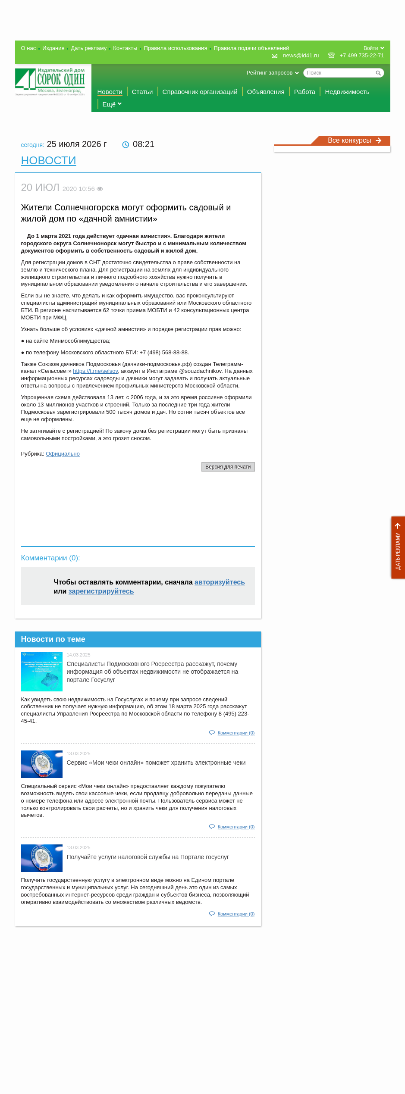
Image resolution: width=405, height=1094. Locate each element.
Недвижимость (347, 91)
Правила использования (175, 48)
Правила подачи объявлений (251, 48)
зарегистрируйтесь (101, 591)
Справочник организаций (200, 91)
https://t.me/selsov (95, 371)
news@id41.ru (301, 55)
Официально (63, 453)
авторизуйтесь (220, 582)
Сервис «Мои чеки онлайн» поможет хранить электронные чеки (156, 762)
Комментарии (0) (236, 732)
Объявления (266, 91)
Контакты (125, 48)
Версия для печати (228, 467)
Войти (371, 48)
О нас (28, 48)
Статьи (142, 91)
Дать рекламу (396, 548)
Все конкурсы (354, 140)
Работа (305, 91)
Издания (53, 48)
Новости (109, 91)
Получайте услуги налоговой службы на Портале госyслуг (148, 856)
